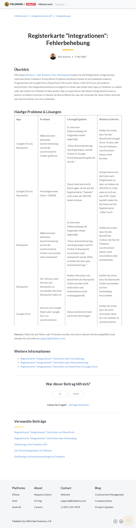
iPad (14, 500)
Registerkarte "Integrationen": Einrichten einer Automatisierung (54, 362)
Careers (38, 506)
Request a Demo (43, 494)
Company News (103, 500)
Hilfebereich (21, 15)
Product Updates (104, 506)
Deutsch (61, 4)
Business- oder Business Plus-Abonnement (48, 74)
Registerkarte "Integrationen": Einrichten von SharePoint (44, 432)
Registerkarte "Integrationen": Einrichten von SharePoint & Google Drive (59, 366)
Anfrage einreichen (79, 404)
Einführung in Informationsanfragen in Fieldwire (39, 456)
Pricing (38, 500)
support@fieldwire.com (52, 338)
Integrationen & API (42, 15)
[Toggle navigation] (129, 4)
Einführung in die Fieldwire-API (30, 444)
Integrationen (63, 15)
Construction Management (109, 494)
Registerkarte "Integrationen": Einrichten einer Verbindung (45, 438)
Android (16, 506)
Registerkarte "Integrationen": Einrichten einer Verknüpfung (52, 358)
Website (65, 494)
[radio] (60, 394)
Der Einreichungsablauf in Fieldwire (33, 450)
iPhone (15, 494)
